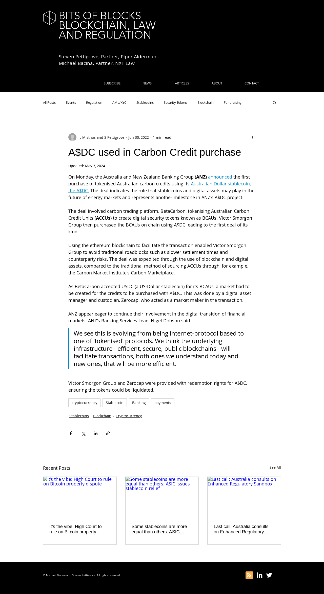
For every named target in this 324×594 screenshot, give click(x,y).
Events (71, 102)
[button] (274, 102)
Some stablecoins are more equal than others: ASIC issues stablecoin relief (159, 529)
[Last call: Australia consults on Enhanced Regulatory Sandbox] (244, 497)
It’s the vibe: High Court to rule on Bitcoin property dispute (75, 529)
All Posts (49, 102)
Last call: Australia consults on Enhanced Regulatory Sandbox (241, 529)
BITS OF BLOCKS (100, 15)
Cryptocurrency (129, 415)
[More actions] (253, 137)
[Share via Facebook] (70, 433)
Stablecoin (115, 402)
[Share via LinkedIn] (95, 433)
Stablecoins (145, 102)
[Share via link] (108, 433)
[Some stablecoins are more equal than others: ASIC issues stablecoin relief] (162, 497)
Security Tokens (175, 102)
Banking (139, 402)
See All (275, 467)
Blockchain (205, 102)
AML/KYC (119, 102)
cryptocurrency (84, 402)
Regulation (94, 102)
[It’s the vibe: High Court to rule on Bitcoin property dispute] (79, 497)
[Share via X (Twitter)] (83, 433)
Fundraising (232, 102)
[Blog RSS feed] (249, 575)
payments (162, 402)
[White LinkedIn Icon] (260, 575)
